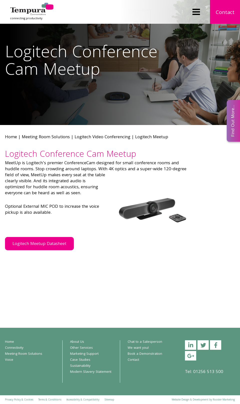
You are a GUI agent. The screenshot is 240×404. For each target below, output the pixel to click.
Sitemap (109, 400)
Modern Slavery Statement (90, 372)
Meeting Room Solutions (46, 137)
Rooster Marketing (224, 400)
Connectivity (14, 348)
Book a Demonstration (145, 354)
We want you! (138, 348)
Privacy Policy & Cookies (19, 400)
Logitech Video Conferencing (102, 137)
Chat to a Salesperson (145, 342)
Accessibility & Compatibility (82, 400)
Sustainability (80, 366)
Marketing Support (84, 354)
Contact (225, 12)
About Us (77, 342)
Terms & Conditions (49, 400)
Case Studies (80, 360)
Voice (9, 360)
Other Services (81, 348)
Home (11, 137)
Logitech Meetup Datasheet (39, 244)
